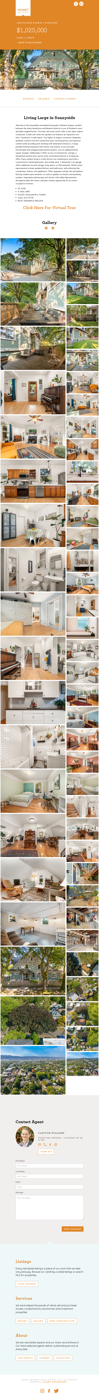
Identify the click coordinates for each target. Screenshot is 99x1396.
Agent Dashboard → (56, 1382)
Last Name (20, 1171)
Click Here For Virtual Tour (49, 208)
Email (18, 1182)
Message (19, 1192)
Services (24, 1298)
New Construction (62, 1321)
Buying (22, 1321)
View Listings (27, 1284)
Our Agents (25, 1358)
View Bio (46, 1152)
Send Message (72, 1229)
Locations (63, 1358)
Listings (23, 1261)
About (22, 1335)
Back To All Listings (30, 43)
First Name (20, 1161)
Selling (38, 1321)
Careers (44, 1358)
